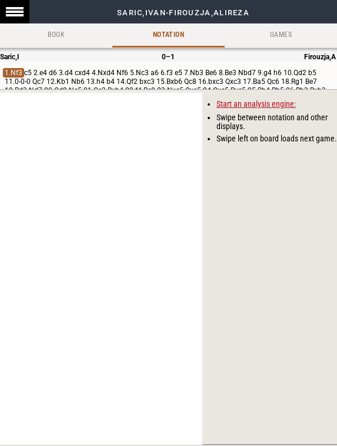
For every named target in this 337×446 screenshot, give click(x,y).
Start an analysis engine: (256, 104)
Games (281, 35)
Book (56, 35)
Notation (168, 35)
